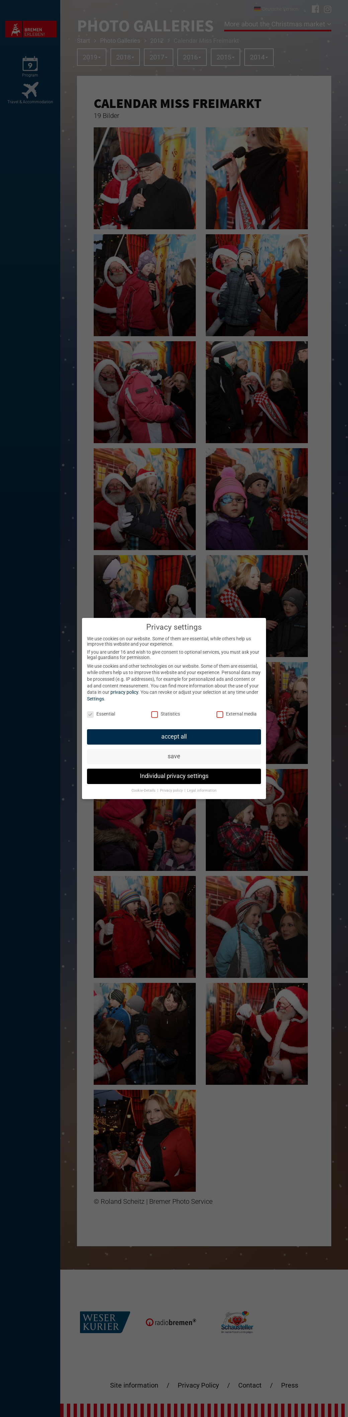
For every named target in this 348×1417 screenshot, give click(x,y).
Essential (101, 714)
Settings (95, 698)
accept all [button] (174, 736)
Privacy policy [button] (172, 790)
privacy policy (124, 692)
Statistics (165, 714)
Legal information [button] (201, 790)
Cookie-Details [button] (144, 790)
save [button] (174, 756)
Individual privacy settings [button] (174, 776)
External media (236, 714)
